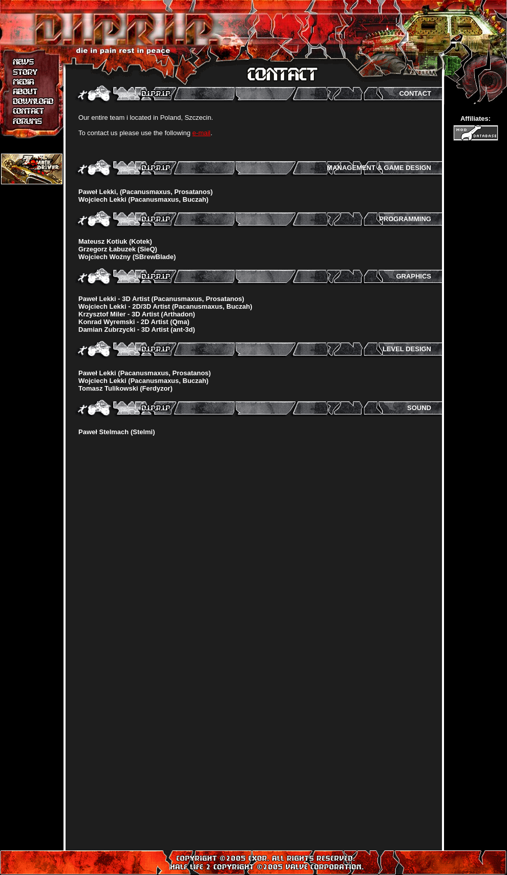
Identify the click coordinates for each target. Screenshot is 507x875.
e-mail (201, 133)
